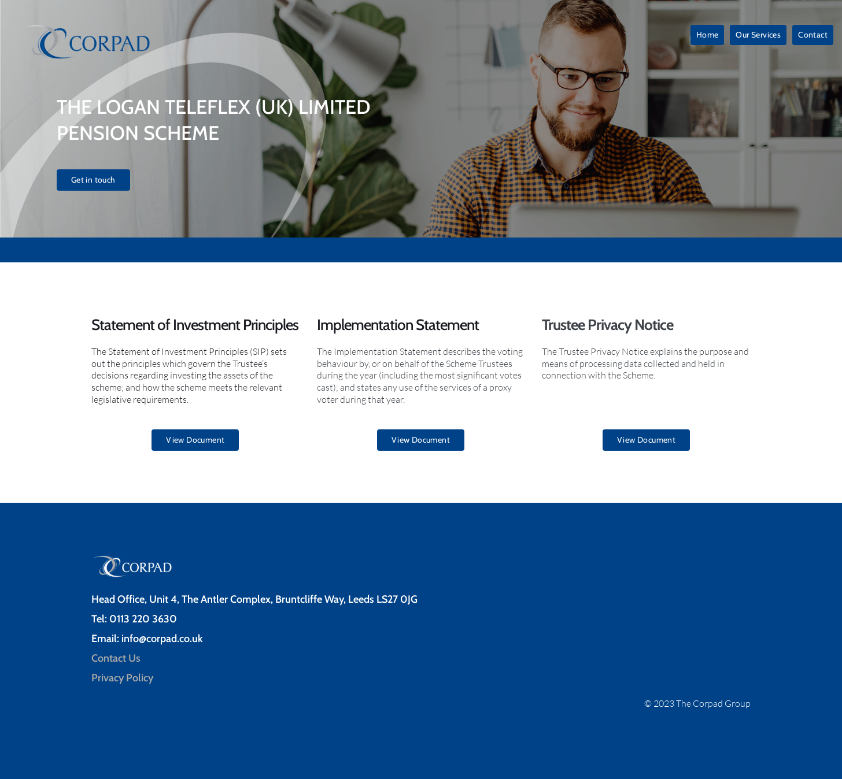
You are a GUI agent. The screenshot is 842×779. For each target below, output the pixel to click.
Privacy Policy (123, 678)
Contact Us (116, 658)
